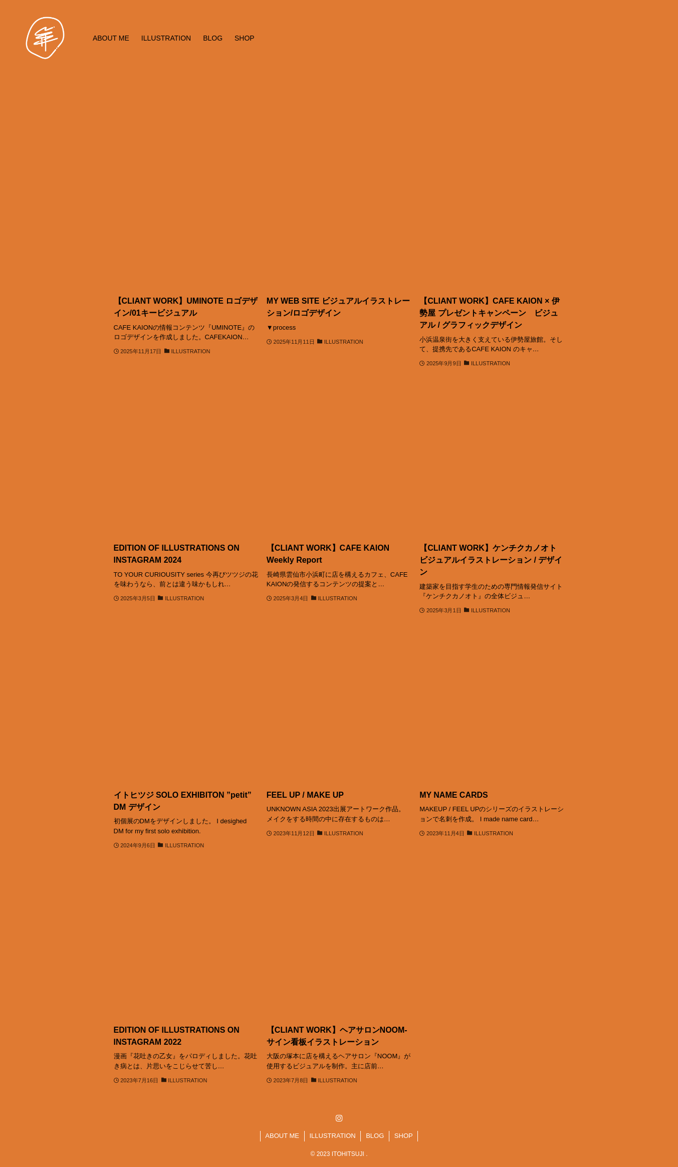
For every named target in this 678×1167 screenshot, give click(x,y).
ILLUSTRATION (332, 1135)
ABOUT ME (282, 1135)
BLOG (375, 1135)
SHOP (403, 1135)
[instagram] (339, 1118)
